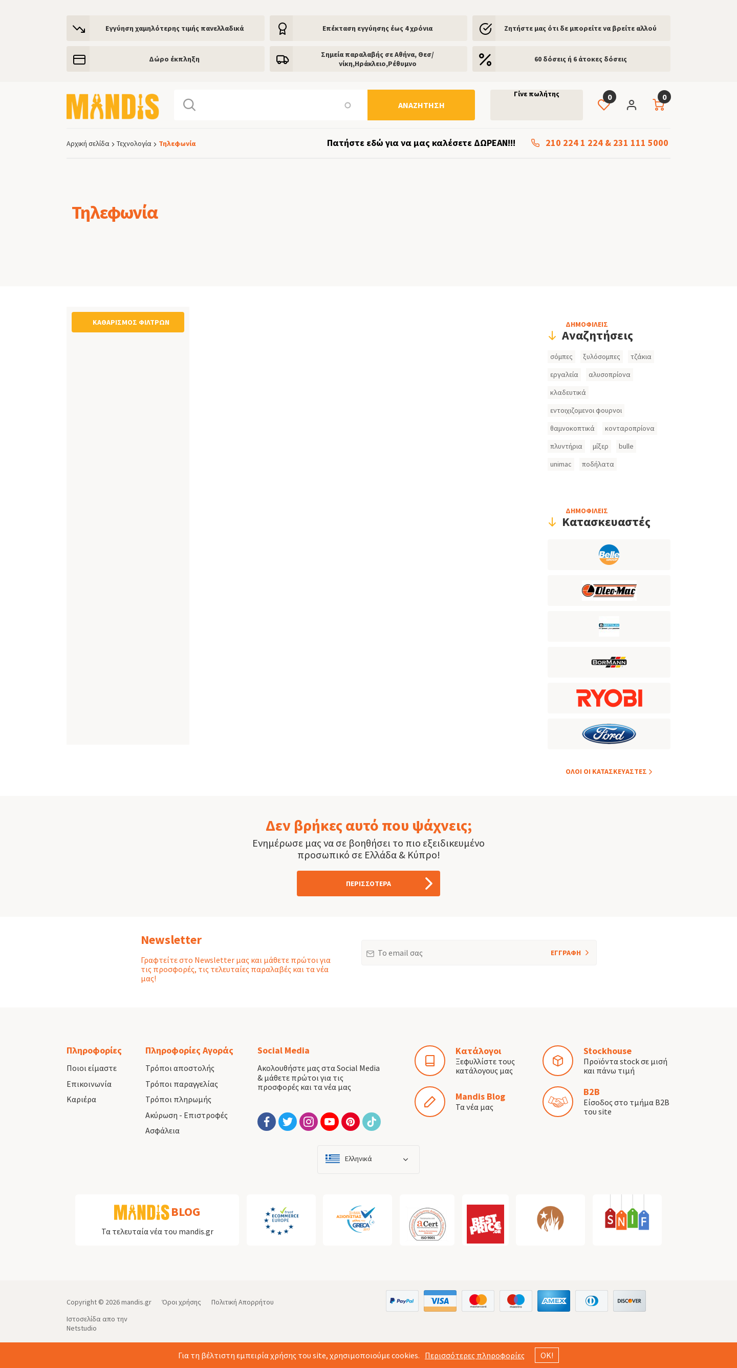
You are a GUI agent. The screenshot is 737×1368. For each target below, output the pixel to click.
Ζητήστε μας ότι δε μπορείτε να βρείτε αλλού (580, 28)
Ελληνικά (358, 1158)
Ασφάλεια (162, 1130)
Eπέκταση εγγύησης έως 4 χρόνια (377, 28)
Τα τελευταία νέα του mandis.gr (157, 1231)
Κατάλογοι (478, 1051)
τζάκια (641, 356)
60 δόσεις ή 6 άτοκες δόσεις (580, 59)
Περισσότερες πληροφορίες (475, 1355)
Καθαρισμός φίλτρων (131, 322)
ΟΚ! (546, 1355)
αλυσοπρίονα (610, 374)
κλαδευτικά (568, 392)
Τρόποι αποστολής (179, 1068)
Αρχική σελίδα (88, 143)
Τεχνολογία (134, 143)
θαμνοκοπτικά (572, 428)
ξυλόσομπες (601, 356)
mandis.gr (136, 1302)
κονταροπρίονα (630, 428)
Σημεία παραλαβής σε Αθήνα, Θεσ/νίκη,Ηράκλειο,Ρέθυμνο (377, 59)
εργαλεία (564, 374)
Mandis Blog (480, 1096)
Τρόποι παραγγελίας (181, 1084)
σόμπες (561, 356)
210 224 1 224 (574, 143)
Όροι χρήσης (181, 1302)
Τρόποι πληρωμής (178, 1099)
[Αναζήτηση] (421, 105)
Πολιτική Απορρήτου (242, 1302)
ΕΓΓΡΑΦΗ (552, 948)
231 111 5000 (640, 143)
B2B (591, 1092)
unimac (561, 464)
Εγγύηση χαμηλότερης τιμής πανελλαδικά (174, 28)
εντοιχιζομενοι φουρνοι (586, 410)
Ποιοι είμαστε (92, 1068)
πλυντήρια (566, 446)
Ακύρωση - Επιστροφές (186, 1115)
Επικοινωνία (89, 1084)
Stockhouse (607, 1051)
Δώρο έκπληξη (174, 59)
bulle (626, 446)
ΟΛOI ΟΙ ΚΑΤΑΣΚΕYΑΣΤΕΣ (606, 771)
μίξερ (601, 446)
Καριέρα (81, 1099)
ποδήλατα (598, 464)
